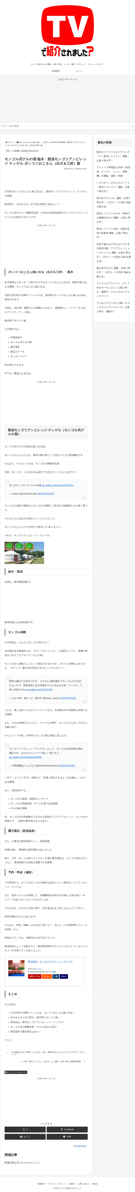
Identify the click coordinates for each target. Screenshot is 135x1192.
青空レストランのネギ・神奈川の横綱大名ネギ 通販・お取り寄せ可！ (113, 217)
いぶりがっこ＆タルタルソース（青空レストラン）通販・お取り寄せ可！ (113, 187)
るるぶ (64, 977)
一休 (56, 977)
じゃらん (48, 977)
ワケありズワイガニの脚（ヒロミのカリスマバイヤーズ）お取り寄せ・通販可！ (113, 307)
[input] (67, 126)
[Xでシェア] (25, 1129)
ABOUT (72, 1184)
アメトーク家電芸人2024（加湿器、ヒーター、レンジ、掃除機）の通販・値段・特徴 (113, 171)
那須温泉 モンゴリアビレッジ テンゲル (50, 961)
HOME (94, 1184)
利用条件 (41, 1184)
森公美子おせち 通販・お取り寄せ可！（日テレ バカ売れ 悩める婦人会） (114, 272)
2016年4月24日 (67, 765)
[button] (132, 126)
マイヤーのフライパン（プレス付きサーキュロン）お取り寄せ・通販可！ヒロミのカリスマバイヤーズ (113, 289)
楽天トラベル (35, 976)
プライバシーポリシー (57, 1184)
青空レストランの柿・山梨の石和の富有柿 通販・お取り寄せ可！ (113, 233)
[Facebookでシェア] (67, 1129)
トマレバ (39, 969)
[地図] (54, 972)
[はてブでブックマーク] (25, 1137)
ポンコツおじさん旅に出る (15, 1072)
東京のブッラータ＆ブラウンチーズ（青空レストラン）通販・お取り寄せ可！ (113, 156)
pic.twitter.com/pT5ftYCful (39, 689)
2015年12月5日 (46, 493)
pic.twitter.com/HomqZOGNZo (57, 485)
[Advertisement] (67, 100)
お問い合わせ (83, 1184)
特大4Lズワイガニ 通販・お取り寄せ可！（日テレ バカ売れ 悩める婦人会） (114, 202)
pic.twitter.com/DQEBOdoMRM (25, 757)
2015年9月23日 (68, 698)
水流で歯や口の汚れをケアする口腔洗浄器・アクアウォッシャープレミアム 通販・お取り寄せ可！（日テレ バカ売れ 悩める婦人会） (114, 253)
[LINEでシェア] (67, 1137)
